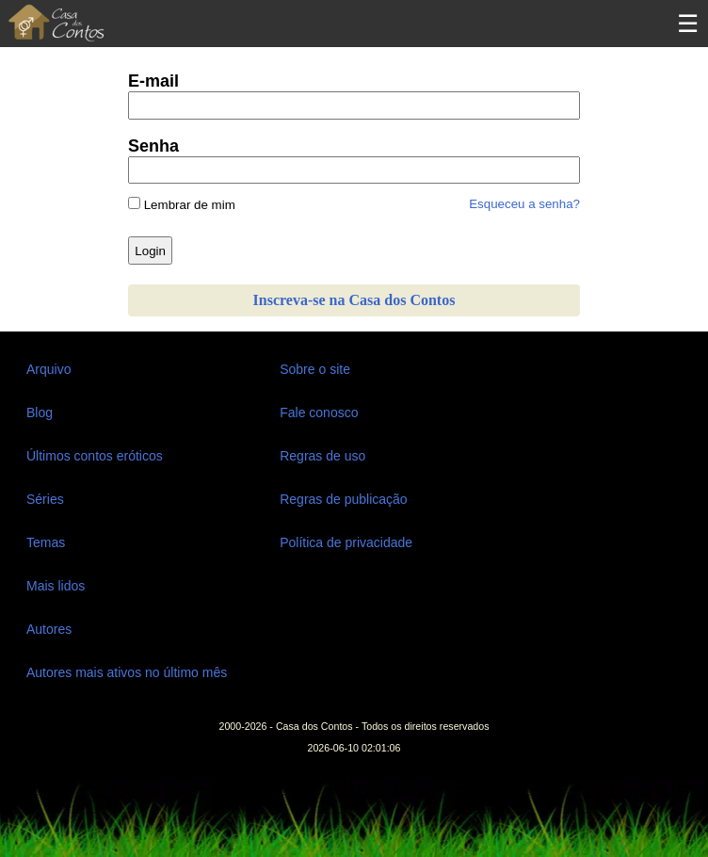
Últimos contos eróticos (94, 455)
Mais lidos (55, 585)
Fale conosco (319, 412)
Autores (49, 629)
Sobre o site (315, 369)
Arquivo (48, 369)
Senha (153, 146)
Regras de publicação (343, 499)
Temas (45, 542)
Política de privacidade (346, 542)
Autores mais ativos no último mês (126, 672)
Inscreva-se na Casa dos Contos (354, 300)
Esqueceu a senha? (524, 204)
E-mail (153, 81)
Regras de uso (322, 455)
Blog (39, 412)
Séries (45, 499)
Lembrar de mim (181, 204)
